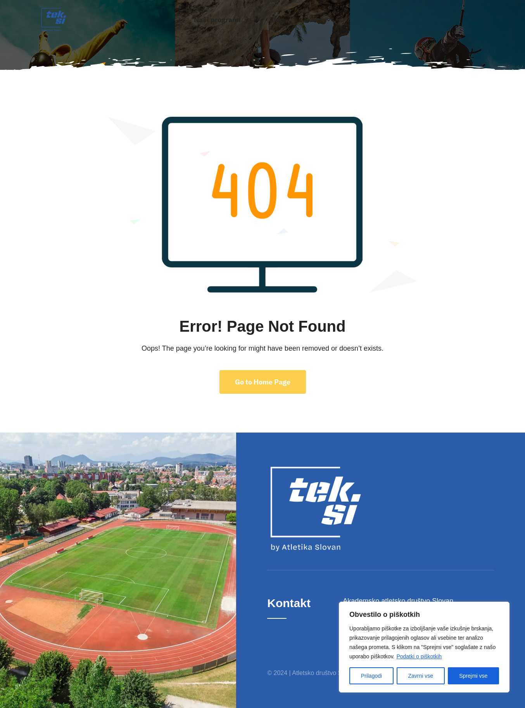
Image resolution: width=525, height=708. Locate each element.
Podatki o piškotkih (419, 656)
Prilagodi (371, 676)
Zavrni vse (420, 676)
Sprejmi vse (473, 676)
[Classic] (54, 11)
